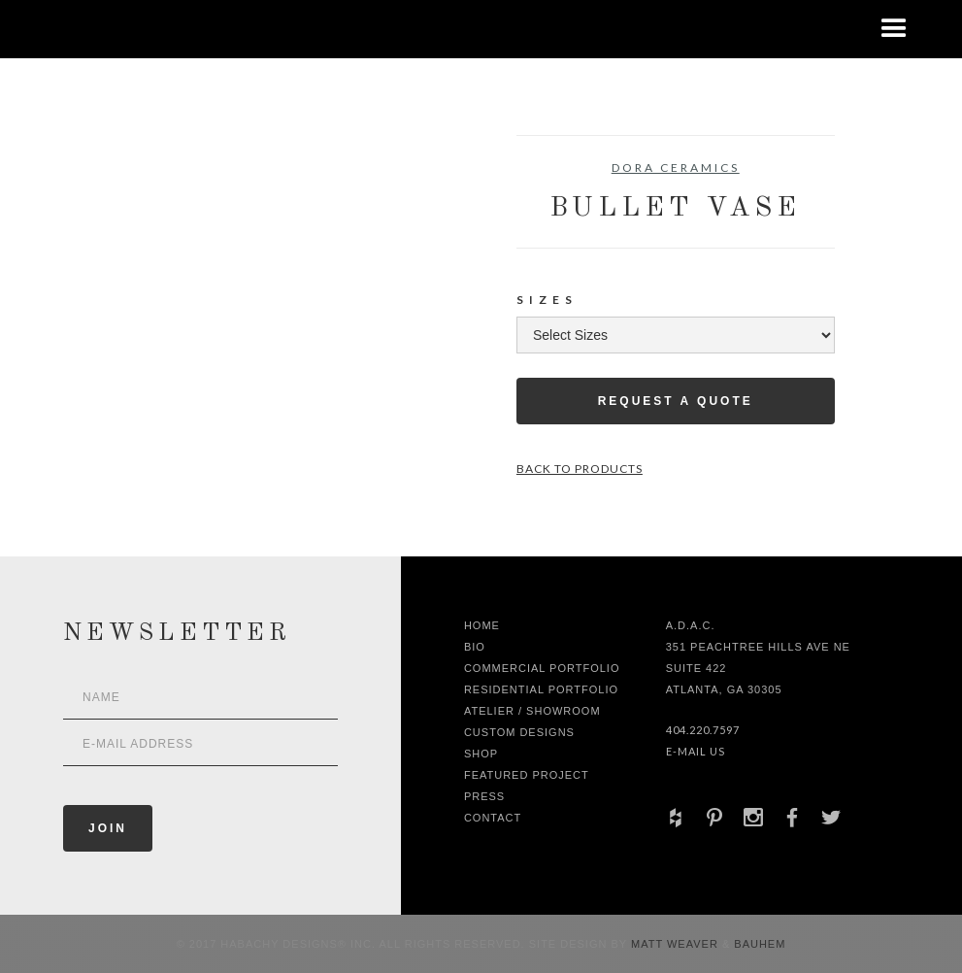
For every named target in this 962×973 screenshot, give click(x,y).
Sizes (547, 299)
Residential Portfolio (541, 689)
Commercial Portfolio (542, 668)
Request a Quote (675, 401)
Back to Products (579, 468)
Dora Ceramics (676, 167)
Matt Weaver (676, 944)
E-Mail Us (695, 751)
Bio (474, 647)
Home (482, 625)
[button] (894, 29)
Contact (492, 817)
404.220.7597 (703, 729)
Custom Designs (519, 732)
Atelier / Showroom (532, 711)
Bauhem (757, 944)
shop (481, 753)
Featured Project (526, 775)
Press (484, 796)
